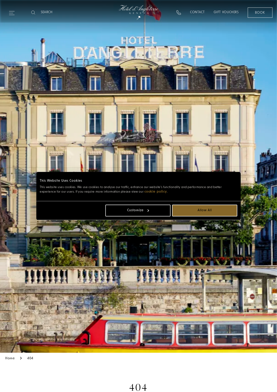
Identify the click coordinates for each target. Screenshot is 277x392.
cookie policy (155, 192)
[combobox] (24, 12)
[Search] (59, 12)
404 (30, 358)
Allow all (205, 210)
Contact (197, 12)
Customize (138, 210)
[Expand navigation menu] (12, 11)
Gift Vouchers (226, 12)
